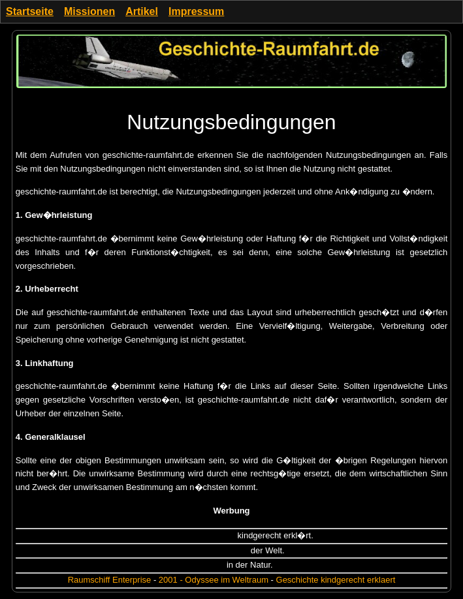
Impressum (196, 11)
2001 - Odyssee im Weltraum (213, 580)
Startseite (30, 11)
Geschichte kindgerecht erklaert (336, 580)
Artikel (141, 11)
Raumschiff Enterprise (110, 580)
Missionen (89, 11)
